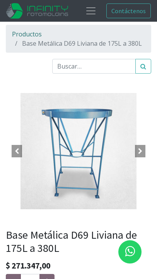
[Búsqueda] (143, 66)
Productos (27, 34)
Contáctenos (128, 11)
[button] (16, 151)
